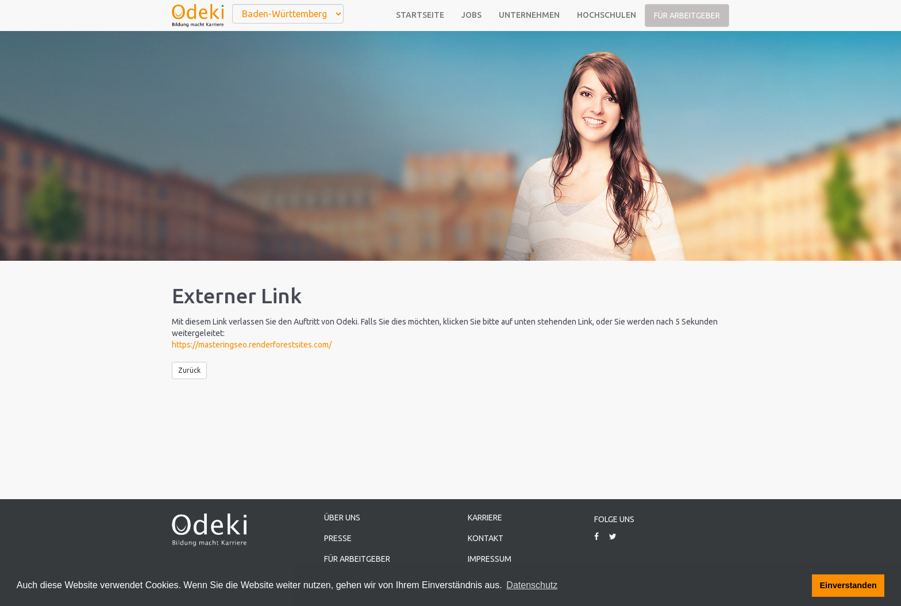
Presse (338, 538)
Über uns (342, 517)
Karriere (485, 517)
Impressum (489, 558)
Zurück (189, 370)
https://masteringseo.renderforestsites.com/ (252, 344)
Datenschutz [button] (531, 585)
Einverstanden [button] (848, 585)
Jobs (471, 15)
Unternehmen (529, 15)
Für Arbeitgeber (687, 15)
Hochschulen (606, 15)
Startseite (420, 15)
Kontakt (485, 538)
